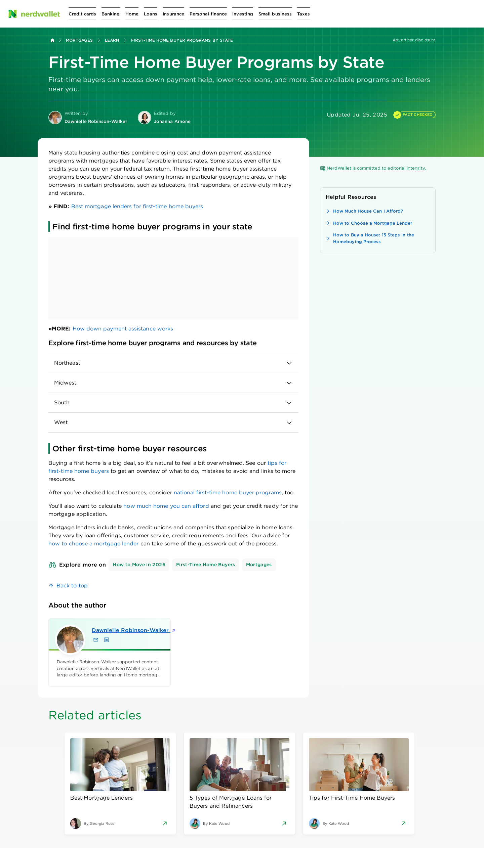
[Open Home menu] (131, 13)
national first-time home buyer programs (228, 492)
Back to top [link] (72, 585)
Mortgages (79, 40)
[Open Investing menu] (242, 13)
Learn (112, 40)
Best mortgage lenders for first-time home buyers (137, 206)
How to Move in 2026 (139, 564)
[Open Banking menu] (111, 13)
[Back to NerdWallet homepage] (52, 40)
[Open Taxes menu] (303, 13)
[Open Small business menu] (275, 13)
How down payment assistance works (123, 328)
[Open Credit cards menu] (82, 13)
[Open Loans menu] (150, 13)
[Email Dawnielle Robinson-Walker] (96, 640)
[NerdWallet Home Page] (34, 13)
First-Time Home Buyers (205, 564)
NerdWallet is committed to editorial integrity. (373, 168)
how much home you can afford (166, 506)
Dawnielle (119, 630)
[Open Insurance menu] (173, 13)
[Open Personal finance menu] (208, 13)
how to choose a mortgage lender (94, 543)
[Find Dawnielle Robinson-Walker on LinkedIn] (107, 640)
